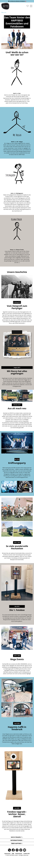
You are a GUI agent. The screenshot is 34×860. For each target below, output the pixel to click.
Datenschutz (18, 853)
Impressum (7, 853)
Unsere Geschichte (17, 272)
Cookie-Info (26, 853)
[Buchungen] (27, 5)
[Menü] (31, 6)
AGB (13, 853)
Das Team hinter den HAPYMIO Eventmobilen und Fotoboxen (17, 22)
